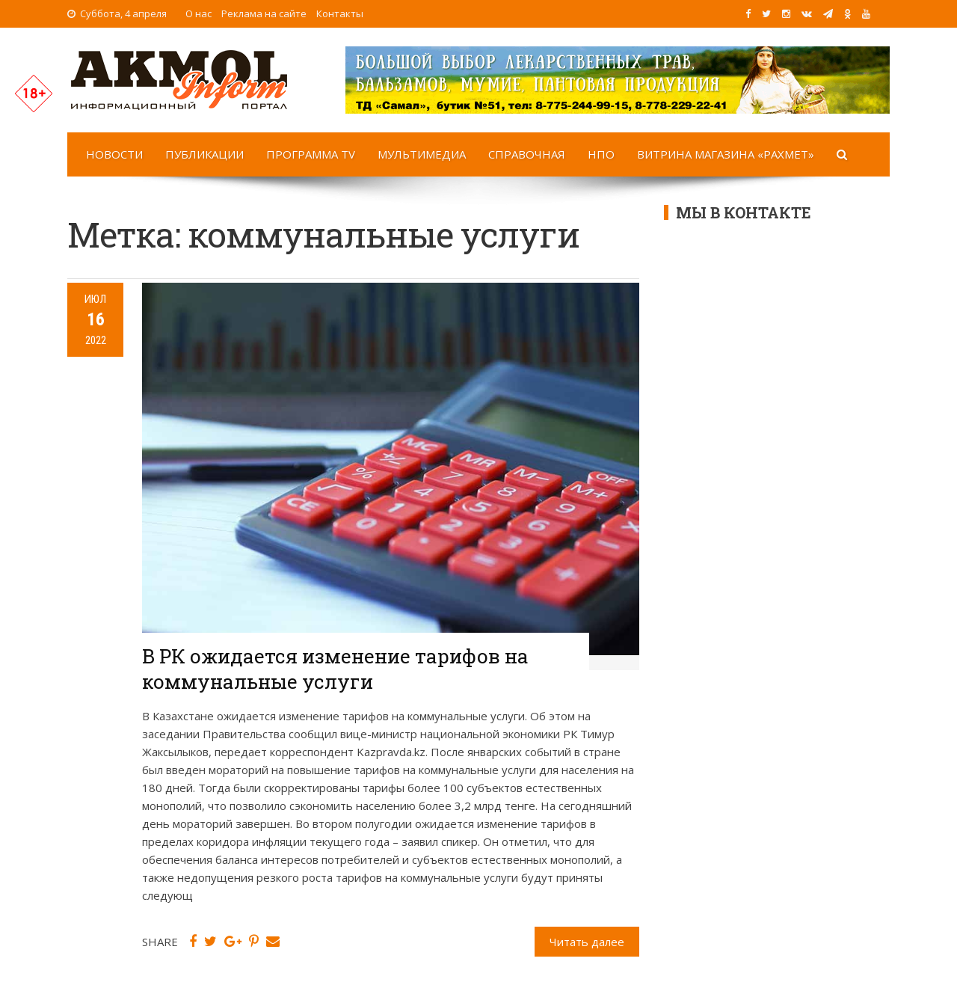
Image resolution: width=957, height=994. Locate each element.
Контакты (339, 13)
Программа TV (310, 154)
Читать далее (587, 941)
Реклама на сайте (264, 13)
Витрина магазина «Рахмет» (725, 154)
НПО (601, 154)
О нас (198, 13)
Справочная (526, 154)
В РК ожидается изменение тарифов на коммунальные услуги (335, 668)
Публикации (204, 154)
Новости (114, 154)
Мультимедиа (422, 154)
